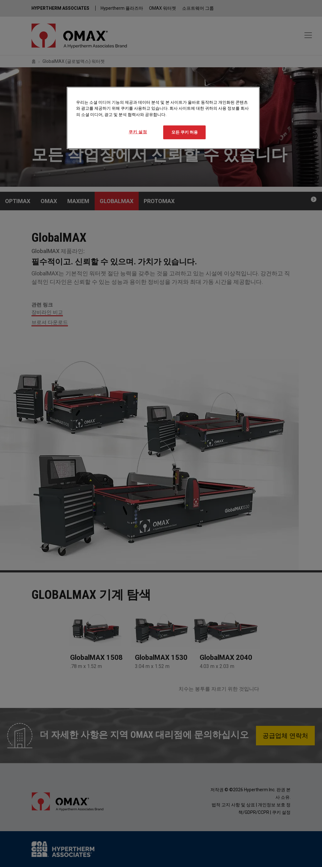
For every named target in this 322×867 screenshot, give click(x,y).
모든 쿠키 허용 (184, 132)
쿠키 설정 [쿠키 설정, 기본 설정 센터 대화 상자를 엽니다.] (138, 132)
